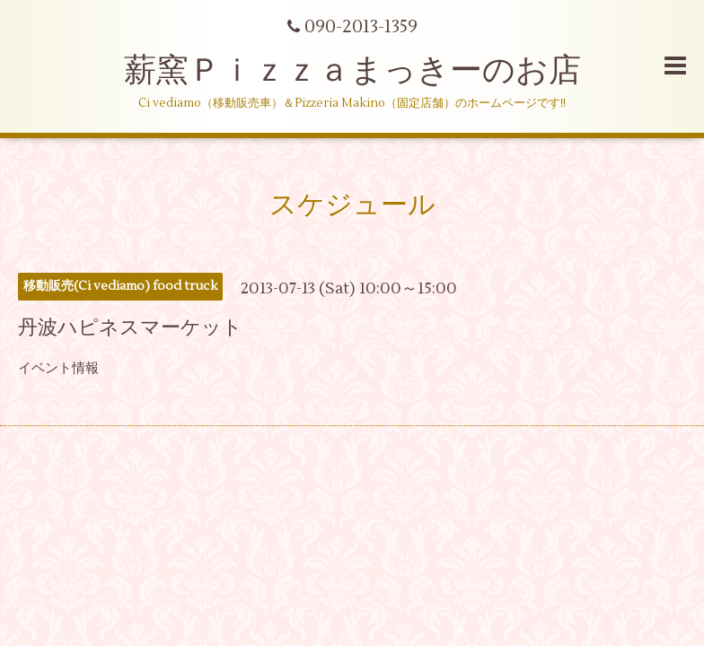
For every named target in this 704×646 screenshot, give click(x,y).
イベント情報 (58, 368)
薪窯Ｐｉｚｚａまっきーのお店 (368, 71)
